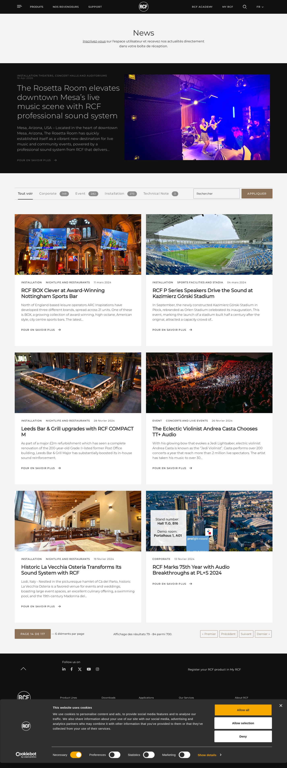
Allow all (243, 715)
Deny (243, 741)
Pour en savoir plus (34, 160)
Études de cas (147, 704)
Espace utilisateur (189, 704)
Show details (207, 760)
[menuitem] (66, 7)
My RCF (227, 6)
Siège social (242, 704)
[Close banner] (280, 710)
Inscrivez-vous (94, 41)
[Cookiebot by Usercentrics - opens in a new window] (26, 760)
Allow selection (243, 728)
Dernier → (263, 633)
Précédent (228, 633)
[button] (33, 633)
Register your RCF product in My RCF (214, 668)
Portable (65, 704)
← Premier (209, 633)
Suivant (246, 633)
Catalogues (108, 704)
